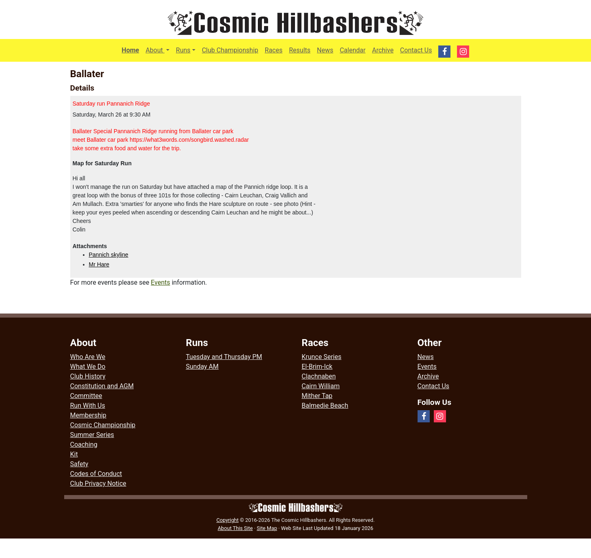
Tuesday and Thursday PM (224, 357)
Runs (183, 50)
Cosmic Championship (103, 425)
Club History (88, 376)
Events (160, 282)
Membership (88, 415)
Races (274, 50)
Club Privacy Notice (98, 483)
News (325, 50)
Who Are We (88, 357)
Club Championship (230, 50)
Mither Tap (317, 396)
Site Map (267, 528)
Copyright (227, 520)
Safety (79, 464)
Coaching (83, 444)
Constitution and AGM (102, 386)
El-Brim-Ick (317, 366)
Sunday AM (202, 366)
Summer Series (92, 435)
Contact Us (416, 50)
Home (130, 50)
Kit (74, 454)
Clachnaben (319, 376)
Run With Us (87, 405)
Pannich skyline (108, 254)
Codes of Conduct (96, 474)
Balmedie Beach (325, 405)
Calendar (352, 50)
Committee (86, 396)
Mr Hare (99, 264)
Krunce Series (322, 357)
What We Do (88, 366)
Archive (383, 50)
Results (299, 50)
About (159, 49)
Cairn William (321, 386)
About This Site (235, 528)
